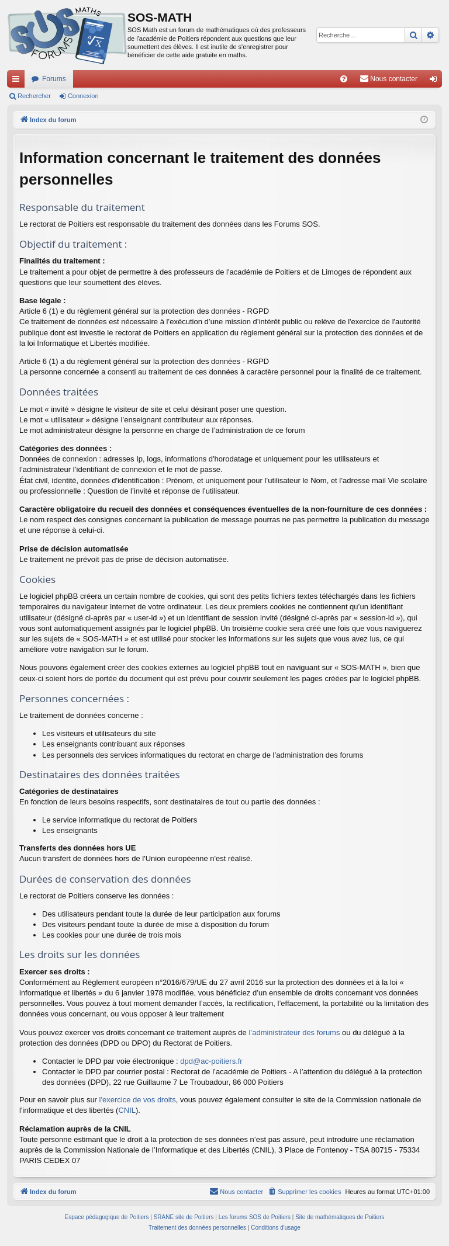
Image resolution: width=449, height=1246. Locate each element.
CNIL (127, 1110)
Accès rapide (18, 81)
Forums (54, 79)
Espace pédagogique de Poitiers (107, 1217)
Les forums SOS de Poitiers (255, 1217)
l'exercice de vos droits (137, 1099)
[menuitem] (344, 79)
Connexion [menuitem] (436, 81)
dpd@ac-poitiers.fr (211, 1061)
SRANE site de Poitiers (184, 1217)
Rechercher (34, 95)
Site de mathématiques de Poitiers (339, 1217)
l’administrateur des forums (294, 1032)
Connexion (83, 95)
